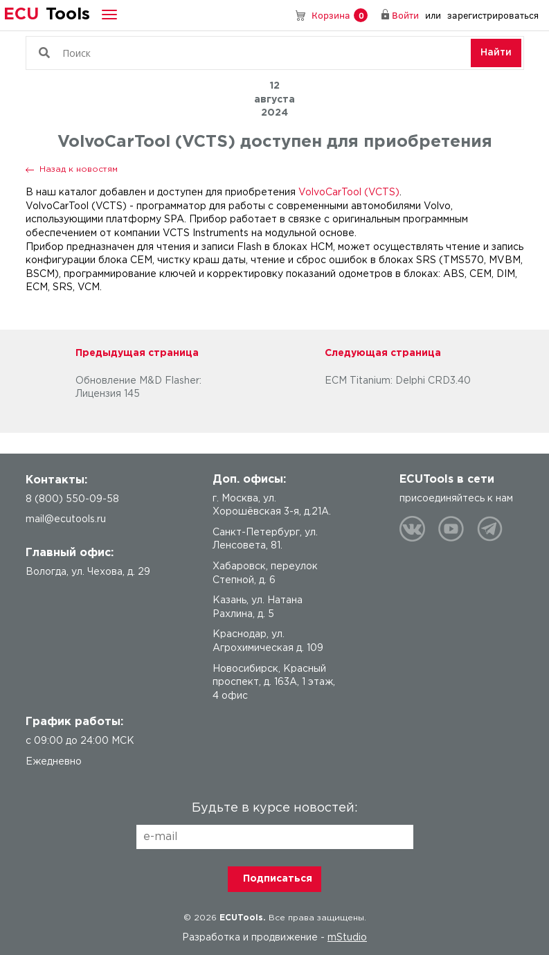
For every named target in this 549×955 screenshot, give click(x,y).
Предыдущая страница (137, 353)
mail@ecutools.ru (66, 519)
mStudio (347, 938)
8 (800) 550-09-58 (280, 15)
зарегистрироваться (493, 14)
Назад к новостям (78, 169)
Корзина (340, 15)
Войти (405, 14)
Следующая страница (383, 353)
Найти (496, 52)
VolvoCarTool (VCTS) (348, 192)
